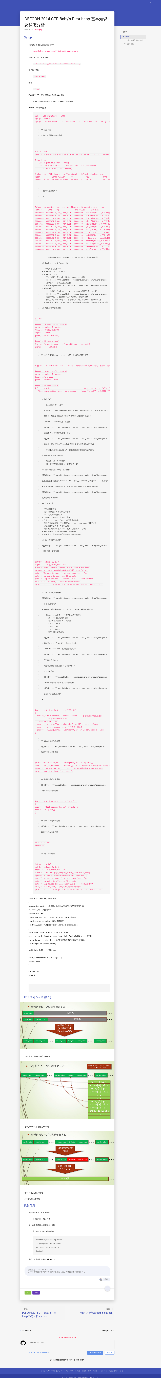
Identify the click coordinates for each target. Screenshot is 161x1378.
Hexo (87, 1374)
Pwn (36, 1290)
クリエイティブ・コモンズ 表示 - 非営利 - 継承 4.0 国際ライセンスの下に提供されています (90, 1368)
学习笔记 (38, 30)
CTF (28, 1290)
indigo (97, 1374)
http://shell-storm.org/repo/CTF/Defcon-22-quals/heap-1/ (55, 51)
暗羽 (102, 1276)
